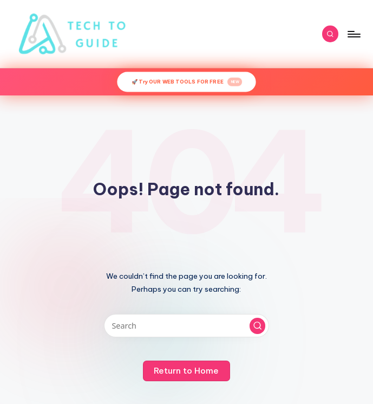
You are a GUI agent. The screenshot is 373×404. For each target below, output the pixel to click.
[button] (258, 326)
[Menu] (353, 34)
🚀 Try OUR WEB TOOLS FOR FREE (187, 82)
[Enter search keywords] (186, 325)
